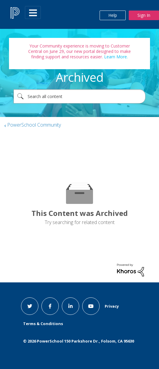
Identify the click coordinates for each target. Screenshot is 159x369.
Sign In (143, 15)
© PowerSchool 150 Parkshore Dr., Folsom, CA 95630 (78, 341)
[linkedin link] (70, 306)
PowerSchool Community (34, 124)
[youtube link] (91, 306)
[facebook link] (50, 306)
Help (112, 15)
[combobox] (80, 96)
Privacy (112, 306)
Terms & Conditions (43, 323)
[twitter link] (29, 306)
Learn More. (115, 57)
